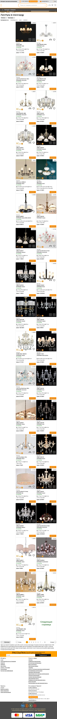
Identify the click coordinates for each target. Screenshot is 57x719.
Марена (23, 527)
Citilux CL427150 (19, 285)
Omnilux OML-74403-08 (21, 353)
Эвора (23, 561)
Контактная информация (7, 670)
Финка (43, 492)
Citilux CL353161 (40, 491)
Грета (43, 114)
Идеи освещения (5, 690)
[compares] (29, 39)
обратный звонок (33, 1)
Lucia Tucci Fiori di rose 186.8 (43, 525)
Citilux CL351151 (40, 457)
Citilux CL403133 (40, 216)
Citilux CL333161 (19, 147)
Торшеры (30, 667)
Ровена (23, 286)
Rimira (43, 286)
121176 (33, 229)
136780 (54, 57)
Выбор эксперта (5, 689)
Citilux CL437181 (40, 388)
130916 (33, 22)
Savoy (43, 183)
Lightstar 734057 (40, 594)
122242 (33, 573)
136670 (54, 22)
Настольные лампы (33, 666)
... (42, 642)
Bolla (43, 596)
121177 (54, 126)
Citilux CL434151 (40, 147)
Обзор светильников (6, 692)
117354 (33, 366)
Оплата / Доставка (5, 667)
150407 (33, 298)
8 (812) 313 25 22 (32, 690)
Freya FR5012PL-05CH (42, 44)
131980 (33, 194)
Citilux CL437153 (40, 422)
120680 (54, 469)
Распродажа (4, 669)
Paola (23, 45)
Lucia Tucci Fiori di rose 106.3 (43, 250)
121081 (54, 366)
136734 (33, 607)
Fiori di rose (24, 80)
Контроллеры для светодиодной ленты (38, 683)
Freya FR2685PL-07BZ (21, 629)
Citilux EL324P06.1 (41, 560)
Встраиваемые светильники (35, 670)
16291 (34, 160)
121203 (33, 263)
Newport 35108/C (40, 285)
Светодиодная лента (33, 678)
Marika (43, 80)
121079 (54, 401)
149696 (33, 332)
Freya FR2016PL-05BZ (21, 113)
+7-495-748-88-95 (24, 1)
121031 (33, 401)
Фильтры (5, 642)
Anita (43, 45)
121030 (54, 194)
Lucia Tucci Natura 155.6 (21, 457)
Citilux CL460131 (19, 560)
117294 (33, 469)
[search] (45, 5)
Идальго (44, 149)
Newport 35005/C (20, 216)
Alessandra (24, 114)
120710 (54, 435)
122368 (33, 126)
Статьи (2, 687)
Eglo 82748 (39, 182)
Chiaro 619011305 (20, 319)
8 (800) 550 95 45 (32, 693)
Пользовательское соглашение (8, 661)
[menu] (9, 9)
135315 (54, 573)
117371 (54, 504)
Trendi (23, 596)
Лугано (43, 217)
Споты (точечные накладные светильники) (39, 669)
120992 (33, 538)
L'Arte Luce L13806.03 (21, 182)
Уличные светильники (33, 675)
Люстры (30, 659)
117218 (33, 435)
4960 (54, 160)
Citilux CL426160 (40, 319)
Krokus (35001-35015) (26, 217)
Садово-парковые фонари (34, 677)
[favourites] (33, 39)
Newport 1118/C (40, 353)
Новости (3, 663)
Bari (22, 492)
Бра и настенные (32, 664)
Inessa (23, 630)
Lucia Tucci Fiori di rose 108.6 (22, 388)
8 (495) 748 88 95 (32, 687)
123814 (54, 332)
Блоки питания (32, 681)
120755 (33, 504)
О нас (2, 659)
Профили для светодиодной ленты (36, 680)
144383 (54, 263)
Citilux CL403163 (19, 422)
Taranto (23, 355)
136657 (33, 91)
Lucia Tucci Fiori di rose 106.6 (22, 78)
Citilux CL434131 (19, 250)
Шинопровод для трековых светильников (38, 673)
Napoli (23, 183)
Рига (43, 389)
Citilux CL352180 (19, 525)
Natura (23, 458)
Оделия (23, 321)
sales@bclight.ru (45, 1)
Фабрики (3, 664)
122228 (54, 538)
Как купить (3, 666)
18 (44, 642)
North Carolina (45, 355)
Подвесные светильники (34, 661)
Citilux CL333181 (40, 113)
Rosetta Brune (45, 561)
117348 (54, 229)
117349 (33, 57)
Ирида (43, 458)
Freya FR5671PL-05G (41, 78)
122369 (54, 91)
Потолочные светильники (34, 663)
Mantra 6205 (19, 44)
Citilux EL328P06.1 (20, 594)
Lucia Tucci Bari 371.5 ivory (22, 491)
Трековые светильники (34, 672)
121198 (54, 298)
